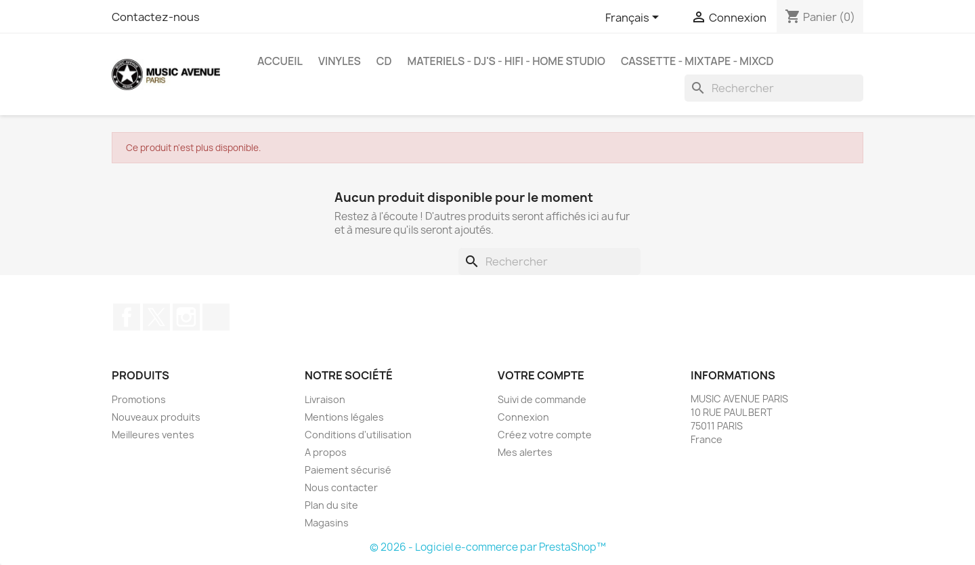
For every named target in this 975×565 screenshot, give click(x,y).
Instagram (186, 317)
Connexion (523, 417)
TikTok (216, 317)
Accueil (280, 61)
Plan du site (331, 505)
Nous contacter (341, 487)
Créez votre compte (545, 434)
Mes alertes (525, 452)
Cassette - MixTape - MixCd (697, 61)
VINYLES (339, 61)
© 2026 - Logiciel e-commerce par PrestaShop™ (488, 547)
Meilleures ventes (153, 434)
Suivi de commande (542, 399)
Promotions (139, 399)
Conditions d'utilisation (358, 434)
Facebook (126, 317)
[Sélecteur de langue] (634, 18)
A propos (326, 452)
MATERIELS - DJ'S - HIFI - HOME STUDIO (506, 61)
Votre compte (541, 375)
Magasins (327, 522)
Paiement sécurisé (348, 469)
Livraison (325, 399)
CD (384, 61)
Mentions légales (344, 417)
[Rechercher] (774, 88)
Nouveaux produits (156, 417)
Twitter (156, 317)
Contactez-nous (156, 16)
